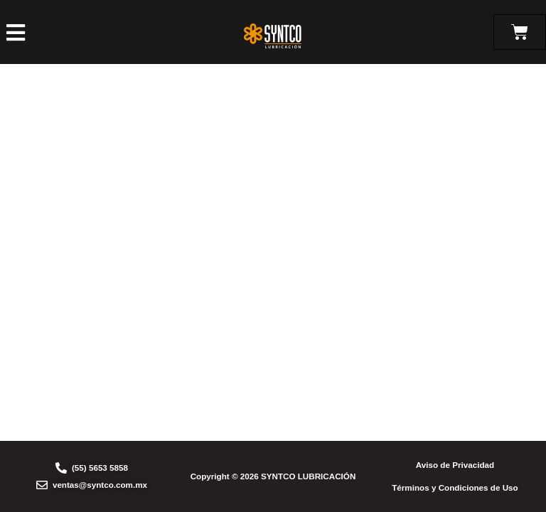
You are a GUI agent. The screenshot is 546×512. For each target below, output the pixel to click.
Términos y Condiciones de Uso (455, 487)
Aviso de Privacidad (455, 464)
